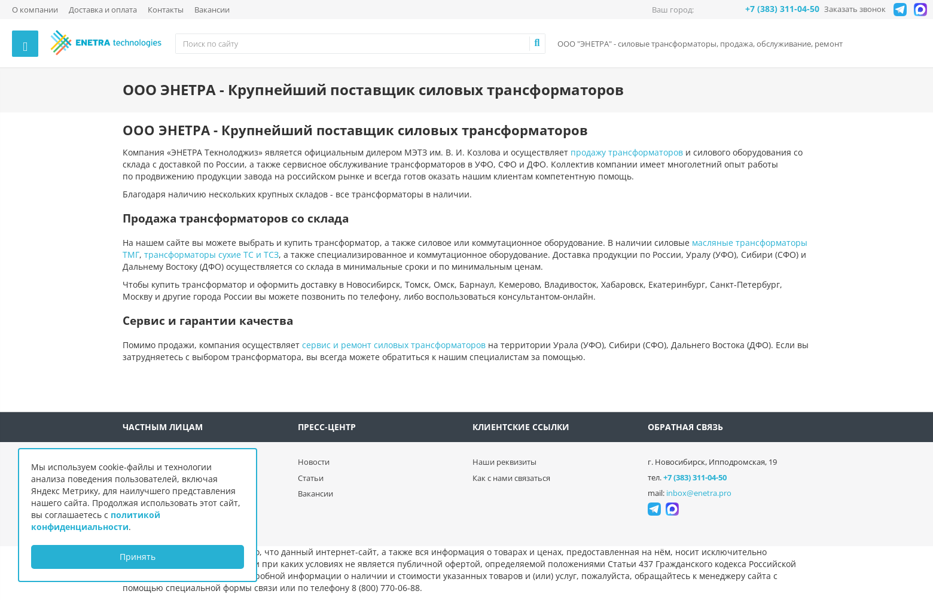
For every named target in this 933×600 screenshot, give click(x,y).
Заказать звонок (855, 9)
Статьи (311, 478)
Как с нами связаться (511, 478)
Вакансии (212, 9)
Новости (314, 461)
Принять (138, 556)
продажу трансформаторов (627, 152)
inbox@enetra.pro (698, 493)
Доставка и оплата (103, 9)
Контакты (166, 9)
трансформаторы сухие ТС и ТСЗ (211, 254)
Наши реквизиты (504, 461)
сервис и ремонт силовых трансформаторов (394, 345)
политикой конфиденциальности (95, 520)
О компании (35, 9)
